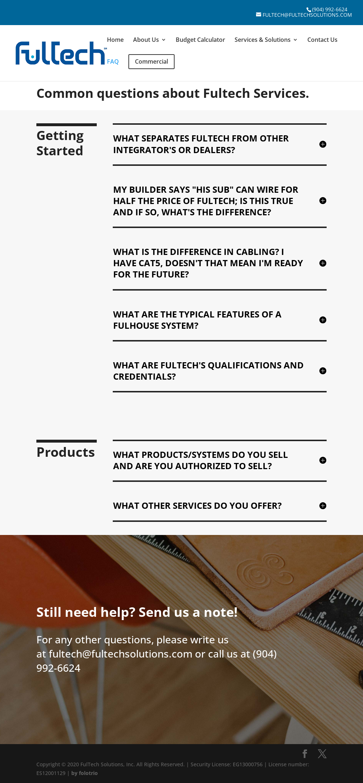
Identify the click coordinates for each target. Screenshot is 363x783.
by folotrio (84, 773)
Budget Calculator (200, 40)
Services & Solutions (263, 40)
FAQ (113, 62)
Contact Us (322, 40)
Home (115, 40)
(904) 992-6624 (329, 9)
